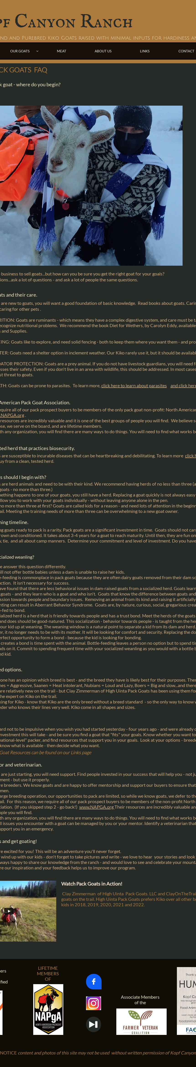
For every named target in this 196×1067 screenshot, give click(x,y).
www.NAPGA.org (97, 807)
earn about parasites (147, 385)
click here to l (114, 385)
